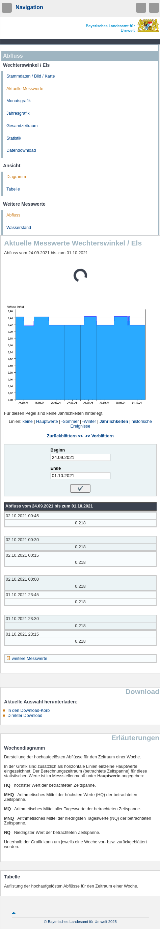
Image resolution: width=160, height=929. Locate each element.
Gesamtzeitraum (21, 125)
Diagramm (16, 176)
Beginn (58, 450)
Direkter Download (25, 715)
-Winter (89, 421)
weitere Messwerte (29, 658)
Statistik (13, 138)
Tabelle (13, 189)
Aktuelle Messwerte (24, 88)
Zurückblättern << (65, 436)
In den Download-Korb (28, 710)
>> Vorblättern (99, 436)
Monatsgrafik (18, 100)
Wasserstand (18, 227)
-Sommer (70, 421)
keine (28, 421)
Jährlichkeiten (114, 421)
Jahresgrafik (18, 113)
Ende (56, 468)
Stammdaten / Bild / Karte (30, 76)
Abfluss (13, 215)
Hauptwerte (47, 421)
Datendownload (21, 150)
